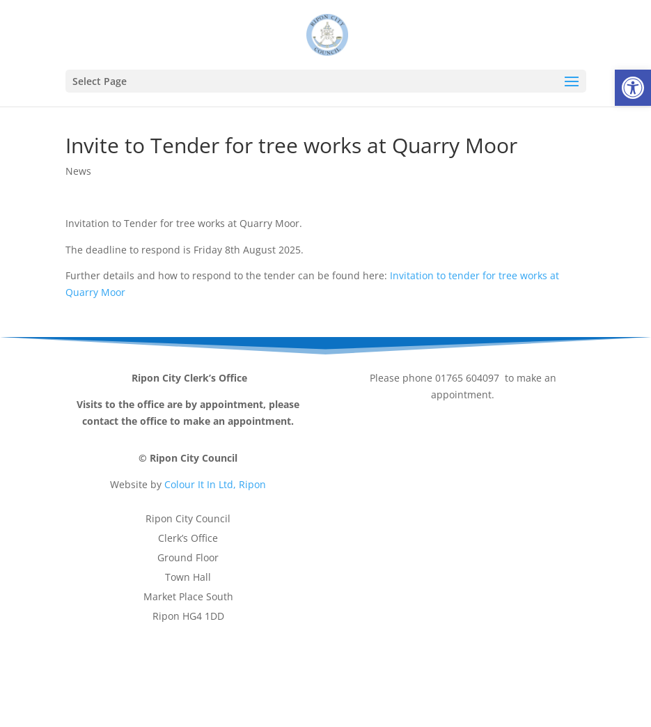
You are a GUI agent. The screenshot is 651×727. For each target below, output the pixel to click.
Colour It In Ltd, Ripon (215, 484)
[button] (633, 88)
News (78, 171)
